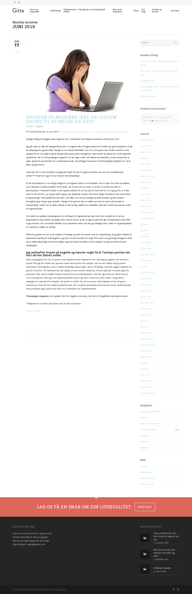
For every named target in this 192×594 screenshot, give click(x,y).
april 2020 (144, 236)
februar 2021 (146, 200)
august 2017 (145, 314)
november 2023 (147, 140)
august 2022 (145, 152)
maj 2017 (144, 320)
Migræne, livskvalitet (149, 423)
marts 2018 (145, 284)
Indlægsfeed (145, 472)
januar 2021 (145, 206)
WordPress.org (147, 484)
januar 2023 (145, 146)
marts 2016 (145, 375)
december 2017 (147, 302)
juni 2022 (144, 158)
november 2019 (147, 254)
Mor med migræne (159, 429)
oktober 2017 (146, 308)
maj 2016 (144, 369)
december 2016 (147, 338)
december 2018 (147, 272)
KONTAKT (145, 507)
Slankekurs (145, 441)
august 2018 (145, 278)
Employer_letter (33, 311)
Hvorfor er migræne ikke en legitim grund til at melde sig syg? (71, 119)
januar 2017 (145, 332)
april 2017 (144, 326)
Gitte (31, 126)
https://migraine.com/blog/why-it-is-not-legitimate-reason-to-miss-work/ (94, 131)
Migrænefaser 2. (161, 120)
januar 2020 (145, 248)
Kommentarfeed (147, 478)
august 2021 (145, 182)
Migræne (40, 126)
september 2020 (147, 218)
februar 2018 (146, 290)
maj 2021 (144, 188)
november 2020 (147, 212)
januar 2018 (145, 296)
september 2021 (147, 176)
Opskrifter (144, 435)
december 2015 (147, 393)
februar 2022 (146, 170)
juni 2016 (144, 363)
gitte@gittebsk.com (36, 544)
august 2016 (145, 357)
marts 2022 (145, 164)
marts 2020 (145, 242)
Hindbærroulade (147, 80)
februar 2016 (146, 381)
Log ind (143, 466)
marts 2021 (145, 194)
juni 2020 (144, 230)
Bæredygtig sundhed (149, 411)
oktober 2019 (146, 260)
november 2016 (147, 345)
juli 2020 (144, 224)
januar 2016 (145, 387)
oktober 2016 (146, 351)
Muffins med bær (148, 96)
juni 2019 (144, 266)
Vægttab (144, 447)
